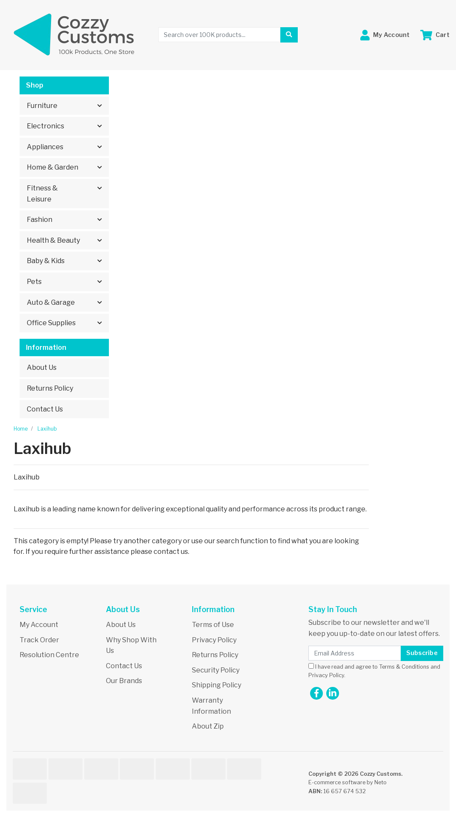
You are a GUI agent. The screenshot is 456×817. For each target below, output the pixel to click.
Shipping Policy (216, 685)
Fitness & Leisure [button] (42, 193)
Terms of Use (213, 625)
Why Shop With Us (131, 645)
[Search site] (288, 35)
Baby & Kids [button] (46, 261)
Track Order (39, 640)
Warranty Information (211, 705)
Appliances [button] (45, 147)
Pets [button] (34, 282)
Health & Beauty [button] (53, 240)
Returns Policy (50, 388)
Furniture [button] (42, 106)
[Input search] (219, 34)
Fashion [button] (39, 220)
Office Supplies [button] (51, 323)
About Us (42, 367)
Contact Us (45, 409)
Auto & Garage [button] (51, 302)
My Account (39, 625)
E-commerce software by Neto (347, 782)
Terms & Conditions (404, 667)
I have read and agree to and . (374, 670)
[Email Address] (354, 653)
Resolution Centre (49, 655)
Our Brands (124, 681)
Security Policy (215, 670)
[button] (385, 35)
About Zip (208, 726)
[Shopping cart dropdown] (435, 35)
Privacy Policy (214, 640)
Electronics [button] (45, 126)
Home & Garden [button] (52, 167)
